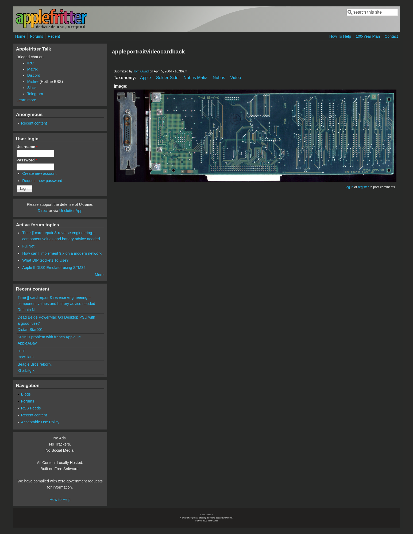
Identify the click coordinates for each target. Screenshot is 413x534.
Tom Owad (141, 71)
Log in (349, 187)
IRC (30, 63)
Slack (32, 88)
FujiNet (28, 246)
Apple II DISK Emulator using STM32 (54, 267)
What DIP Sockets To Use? (45, 260)
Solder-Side (167, 77)
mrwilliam (26, 357)
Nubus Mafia (196, 77)
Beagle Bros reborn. (35, 364)
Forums (36, 36)
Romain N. (27, 310)
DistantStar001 (30, 329)
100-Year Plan (368, 36)
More (99, 275)
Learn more (26, 100)
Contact (391, 36)
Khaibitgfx (26, 370)
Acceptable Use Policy (40, 422)
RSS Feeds (31, 408)
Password (27, 160)
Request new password (42, 181)
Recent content (34, 123)
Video (235, 77)
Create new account (39, 173)
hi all (22, 351)
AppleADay (27, 343)
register (363, 187)
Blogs (26, 394)
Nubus (219, 77)
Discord (33, 75)
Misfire (32, 81)
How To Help (340, 36)
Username (27, 147)
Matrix (32, 69)
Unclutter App (70, 210)
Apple (145, 77)
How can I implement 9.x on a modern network (62, 253)
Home (20, 36)
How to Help (59, 499)
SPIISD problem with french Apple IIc (49, 337)
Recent (54, 36)
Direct (43, 210)
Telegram (35, 94)
